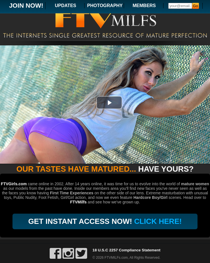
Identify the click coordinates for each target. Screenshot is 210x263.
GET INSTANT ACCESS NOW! (105, 221)
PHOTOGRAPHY (105, 5)
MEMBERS (144, 5)
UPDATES (65, 5)
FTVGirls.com (14, 184)
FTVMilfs (78, 202)
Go (195, 6)
